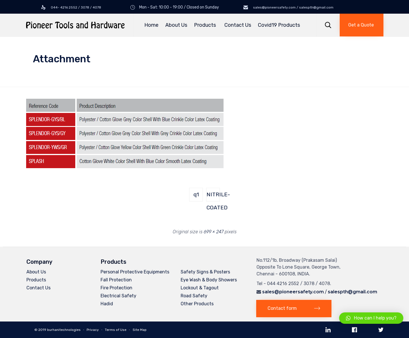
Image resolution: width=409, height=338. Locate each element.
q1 (196, 194)
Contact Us (237, 25)
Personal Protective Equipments (135, 272)
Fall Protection (116, 280)
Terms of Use (115, 330)
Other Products (197, 303)
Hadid (107, 303)
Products (206, 25)
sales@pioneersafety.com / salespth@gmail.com (292, 7)
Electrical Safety (118, 295)
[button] (361, 25)
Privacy (93, 330)
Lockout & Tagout (200, 287)
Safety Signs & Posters (205, 272)
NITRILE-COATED (213, 196)
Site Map (140, 330)
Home (151, 25)
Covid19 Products (279, 25)
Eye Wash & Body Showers (209, 280)
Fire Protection (116, 287)
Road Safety (194, 295)
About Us (176, 25)
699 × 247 (214, 231)
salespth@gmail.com (352, 291)
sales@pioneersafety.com (293, 291)
